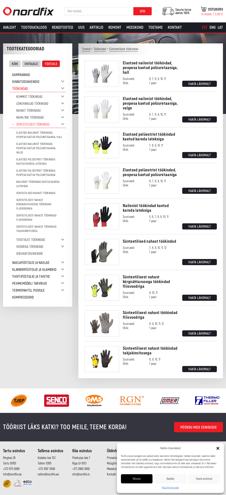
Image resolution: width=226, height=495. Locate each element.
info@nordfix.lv (81, 474)
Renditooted (62, 27)
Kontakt (175, 27)
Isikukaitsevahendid (29, 254)
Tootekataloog (34, 27)
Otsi (142, 11)
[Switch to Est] (204, 27)
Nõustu (137, 479)
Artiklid (96, 27)
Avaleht (9, 27)
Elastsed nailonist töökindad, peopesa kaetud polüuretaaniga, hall (39, 135)
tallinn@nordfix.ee (48, 474)
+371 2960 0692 (81, 469)
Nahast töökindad (28, 111)
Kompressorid (23, 297)
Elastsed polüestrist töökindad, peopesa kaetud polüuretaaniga (36, 173)
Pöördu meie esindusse (198, 427)
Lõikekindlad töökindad (32, 104)
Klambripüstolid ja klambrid (34, 269)
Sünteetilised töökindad (32, 124)
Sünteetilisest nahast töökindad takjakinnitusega (36, 229)
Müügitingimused (170, 487)
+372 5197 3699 (46, 469)
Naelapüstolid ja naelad (30, 262)
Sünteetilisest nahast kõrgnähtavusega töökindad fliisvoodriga (34, 204)
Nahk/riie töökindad (30, 118)
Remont (114, 27)
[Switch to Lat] (220, 27)
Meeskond (134, 27)
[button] (218, 448)
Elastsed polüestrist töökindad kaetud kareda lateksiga (35, 161)
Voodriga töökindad (29, 247)
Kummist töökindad (29, 97)
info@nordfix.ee (12, 474)
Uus (81, 27)
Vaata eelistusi (204, 479)
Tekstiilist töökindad (30, 240)
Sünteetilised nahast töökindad (35, 193)
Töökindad (20, 88)
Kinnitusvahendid (25, 81)
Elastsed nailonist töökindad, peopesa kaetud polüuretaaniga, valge (36, 148)
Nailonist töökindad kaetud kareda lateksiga (38, 184)
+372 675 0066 (11, 469)
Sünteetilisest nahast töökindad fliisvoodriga (36, 218)
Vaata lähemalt (199, 84)
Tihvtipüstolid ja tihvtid (31, 276)
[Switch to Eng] (213, 27)
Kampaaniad (21, 75)
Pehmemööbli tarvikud (29, 283)
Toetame (155, 27)
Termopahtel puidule (28, 290)
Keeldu (170, 479)
